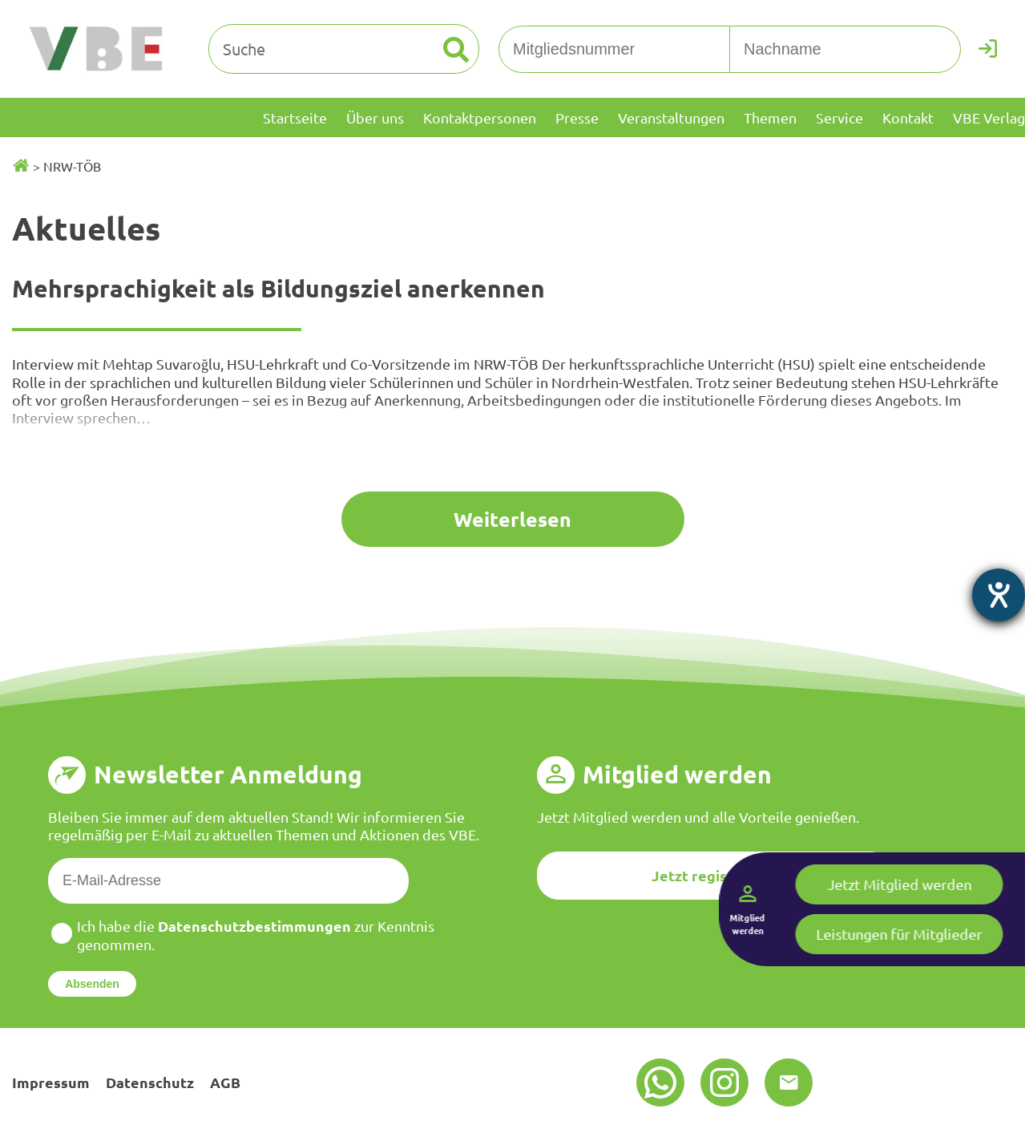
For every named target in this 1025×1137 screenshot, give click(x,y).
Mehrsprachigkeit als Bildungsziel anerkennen (278, 288)
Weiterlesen (512, 519)
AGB (225, 1082)
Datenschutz (150, 1082)
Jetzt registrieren (714, 875)
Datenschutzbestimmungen (254, 925)
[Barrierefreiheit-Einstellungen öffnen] (998, 594)
